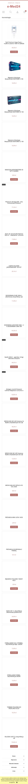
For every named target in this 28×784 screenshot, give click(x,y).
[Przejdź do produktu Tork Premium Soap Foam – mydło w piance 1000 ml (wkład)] (14, 31)
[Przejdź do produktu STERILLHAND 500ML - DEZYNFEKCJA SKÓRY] (14, 666)
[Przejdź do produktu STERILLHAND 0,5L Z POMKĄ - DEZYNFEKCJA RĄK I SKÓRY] (14, 634)
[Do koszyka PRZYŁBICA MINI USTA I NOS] (14, 527)
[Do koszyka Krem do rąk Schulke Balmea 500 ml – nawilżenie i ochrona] (14, 243)
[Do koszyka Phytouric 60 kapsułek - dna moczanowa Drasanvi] (14, 211)
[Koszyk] (24, 12)
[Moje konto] (17, 12)
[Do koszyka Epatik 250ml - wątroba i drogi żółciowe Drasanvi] (14, 367)
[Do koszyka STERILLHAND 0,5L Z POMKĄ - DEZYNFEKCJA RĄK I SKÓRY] (14, 652)
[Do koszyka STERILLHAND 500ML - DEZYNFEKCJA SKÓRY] (14, 685)
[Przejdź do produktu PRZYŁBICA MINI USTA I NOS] (14, 508)
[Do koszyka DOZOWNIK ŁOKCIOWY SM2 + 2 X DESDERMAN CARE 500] (14, 334)
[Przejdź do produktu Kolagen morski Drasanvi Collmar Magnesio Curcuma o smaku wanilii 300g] (14, 380)
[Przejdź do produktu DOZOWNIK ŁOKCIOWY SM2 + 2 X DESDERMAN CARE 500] (14, 316)
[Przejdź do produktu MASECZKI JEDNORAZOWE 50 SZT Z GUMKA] (14, 161)
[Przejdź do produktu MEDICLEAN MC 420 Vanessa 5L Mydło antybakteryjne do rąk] (14, 412)
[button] (3, 12)
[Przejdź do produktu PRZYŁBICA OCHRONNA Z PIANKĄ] (14, 540)
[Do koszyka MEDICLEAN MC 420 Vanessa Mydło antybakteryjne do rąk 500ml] (14, 463)
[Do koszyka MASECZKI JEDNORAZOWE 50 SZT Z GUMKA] (14, 179)
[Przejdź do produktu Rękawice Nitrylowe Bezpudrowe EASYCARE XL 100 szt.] (14, 131)
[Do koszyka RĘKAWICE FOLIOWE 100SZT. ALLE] (14, 588)
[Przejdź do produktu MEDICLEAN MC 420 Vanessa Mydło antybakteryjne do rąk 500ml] (14, 444)
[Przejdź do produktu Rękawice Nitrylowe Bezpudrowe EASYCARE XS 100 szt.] (14, 100)
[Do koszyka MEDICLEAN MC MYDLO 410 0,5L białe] (14, 495)
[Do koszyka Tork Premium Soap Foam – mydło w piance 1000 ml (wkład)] (14, 52)
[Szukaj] (10, 12)
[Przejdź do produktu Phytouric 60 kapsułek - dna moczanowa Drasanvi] (14, 193)
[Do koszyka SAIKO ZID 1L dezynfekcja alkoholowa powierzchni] (14, 620)
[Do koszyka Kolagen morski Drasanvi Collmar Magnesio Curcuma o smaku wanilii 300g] (14, 399)
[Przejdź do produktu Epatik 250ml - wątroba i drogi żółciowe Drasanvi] (14, 348)
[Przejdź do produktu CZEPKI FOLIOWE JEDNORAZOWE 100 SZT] (14, 257)
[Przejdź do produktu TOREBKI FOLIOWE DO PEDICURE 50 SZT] (14, 698)
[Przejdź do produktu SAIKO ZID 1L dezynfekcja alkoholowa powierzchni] (14, 602)
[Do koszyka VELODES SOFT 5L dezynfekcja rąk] (14, 746)
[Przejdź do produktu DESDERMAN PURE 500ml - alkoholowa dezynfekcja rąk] (14, 286)
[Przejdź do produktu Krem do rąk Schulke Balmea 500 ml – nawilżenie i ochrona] (14, 225)
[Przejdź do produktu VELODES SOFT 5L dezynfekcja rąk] (14, 727)
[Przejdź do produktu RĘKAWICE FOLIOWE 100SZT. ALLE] (14, 570)
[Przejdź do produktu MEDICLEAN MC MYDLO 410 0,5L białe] (14, 476)
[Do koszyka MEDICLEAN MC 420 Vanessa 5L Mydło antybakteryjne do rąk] (14, 431)
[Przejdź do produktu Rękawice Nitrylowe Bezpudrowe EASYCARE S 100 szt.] (14, 67)
